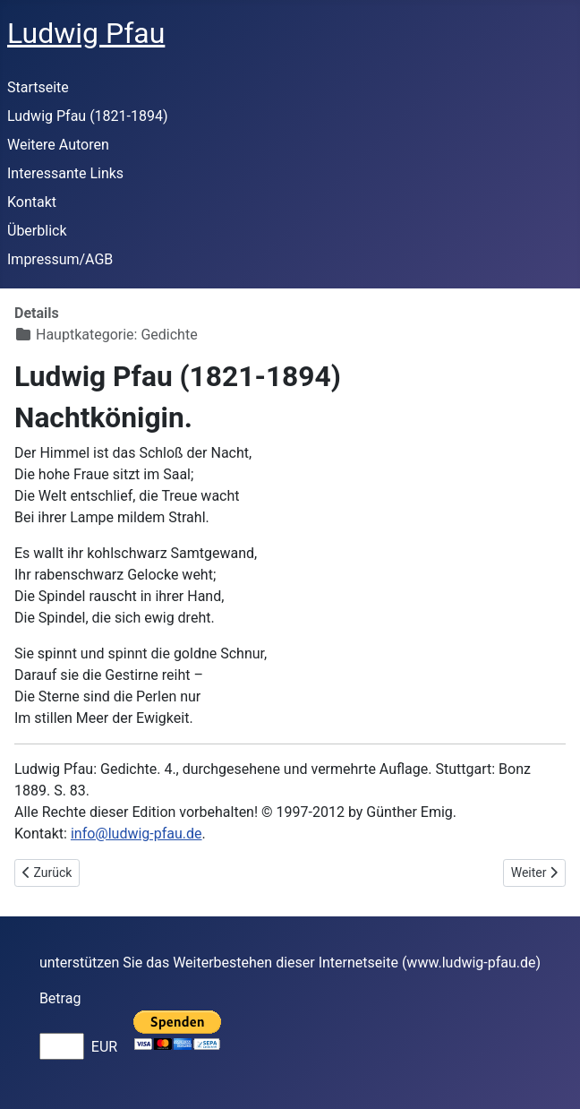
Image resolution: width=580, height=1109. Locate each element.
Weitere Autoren (58, 144)
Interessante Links (65, 173)
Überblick (37, 230)
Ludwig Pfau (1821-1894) (87, 116)
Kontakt (31, 202)
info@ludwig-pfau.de (136, 833)
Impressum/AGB (60, 259)
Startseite (38, 87)
